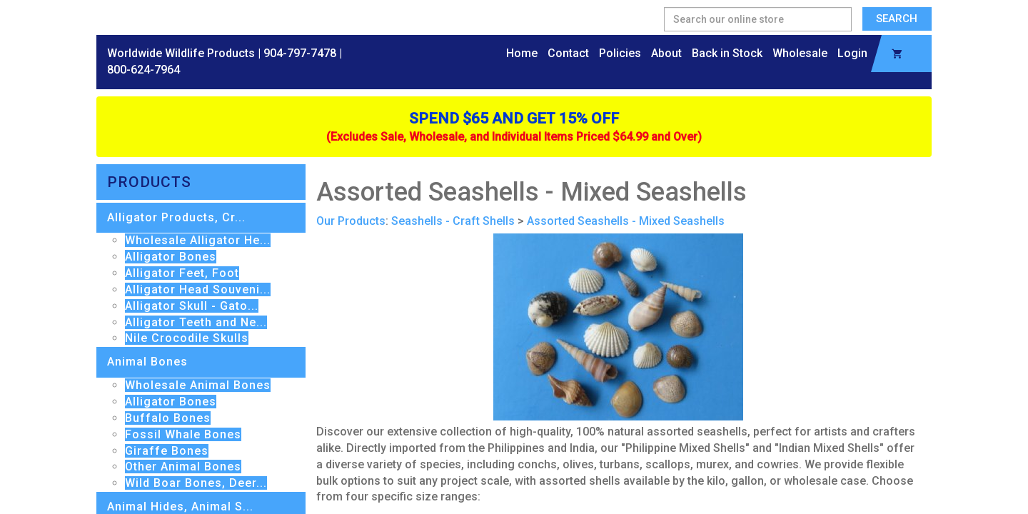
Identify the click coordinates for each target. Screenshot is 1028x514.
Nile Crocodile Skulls (186, 338)
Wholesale (799, 53)
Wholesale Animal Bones (198, 385)
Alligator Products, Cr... (176, 217)
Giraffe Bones (166, 451)
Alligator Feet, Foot (182, 273)
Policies (620, 53)
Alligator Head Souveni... (198, 289)
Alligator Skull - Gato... (191, 306)
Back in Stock (727, 53)
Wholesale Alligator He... (198, 240)
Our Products (351, 221)
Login (852, 53)
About (666, 53)
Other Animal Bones (183, 466)
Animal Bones (147, 361)
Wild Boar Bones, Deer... (196, 483)
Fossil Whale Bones (183, 434)
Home (522, 53)
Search (896, 18)
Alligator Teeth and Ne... (196, 322)
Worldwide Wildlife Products (181, 53)
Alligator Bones (170, 256)
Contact (568, 53)
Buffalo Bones (168, 418)
